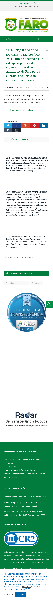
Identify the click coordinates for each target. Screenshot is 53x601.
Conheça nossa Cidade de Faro (26, 6)
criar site (20, 552)
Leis (47, 88)
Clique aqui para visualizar (21, 110)
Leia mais (26, 586)
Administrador (13, 88)
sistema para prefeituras (38, 552)
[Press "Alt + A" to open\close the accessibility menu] (49, 304)
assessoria (23, 556)
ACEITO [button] (20, 594)
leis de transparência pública (16, 563)
